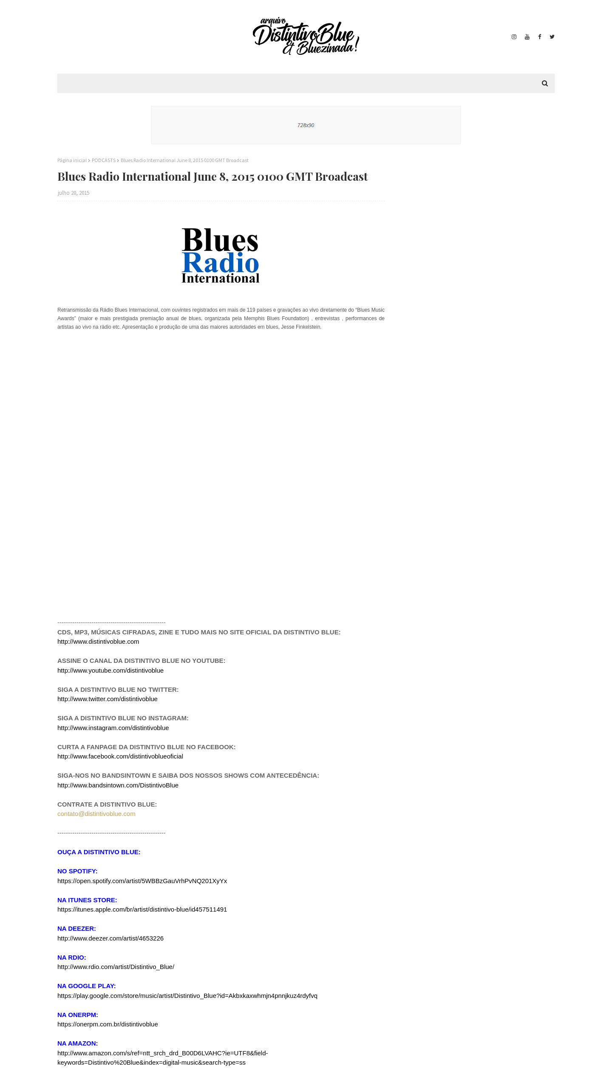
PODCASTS (104, 160)
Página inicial (72, 160)
